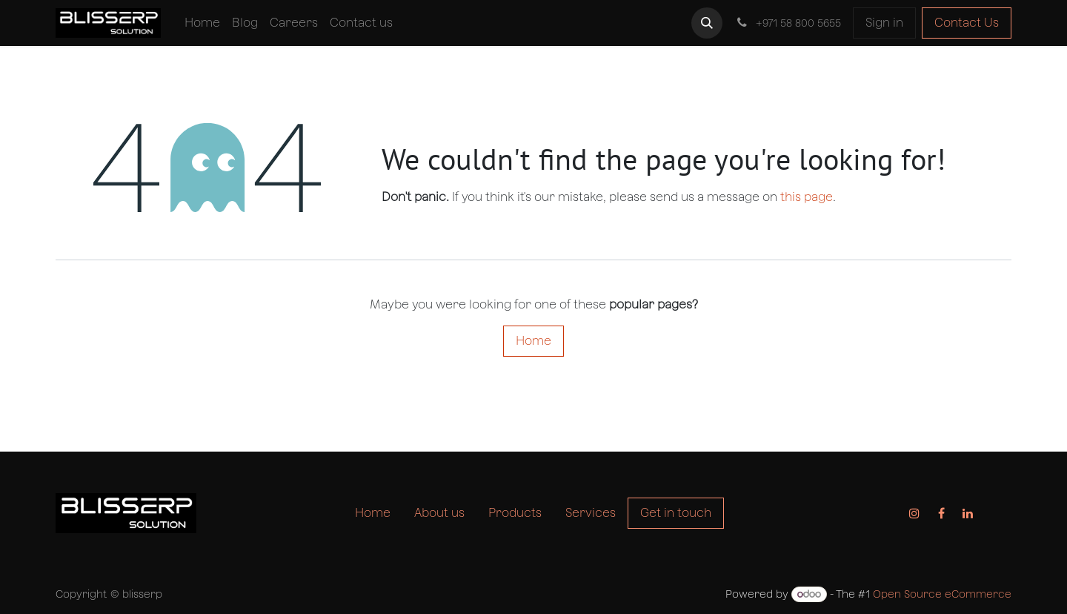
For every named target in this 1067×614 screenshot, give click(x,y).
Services (590, 513)
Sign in (884, 23)
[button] (706, 23)
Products (515, 513)
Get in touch (675, 513)
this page (806, 197)
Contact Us (966, 23)
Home (533, 341)
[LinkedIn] (968, 513)
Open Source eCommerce (942, 594)
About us (439, 513)
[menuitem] (202, 23)
